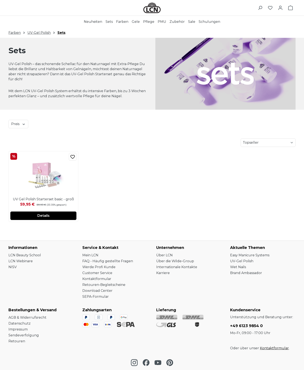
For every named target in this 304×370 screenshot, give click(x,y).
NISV (12, 267)
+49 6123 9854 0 (246, 326)
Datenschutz (19, 323)
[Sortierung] (268, 142)
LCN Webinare (20, 261)
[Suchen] (260, 8)
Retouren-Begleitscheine (103, 285)
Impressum (18, 329)
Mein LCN (90, 255)
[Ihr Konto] (280, 8)
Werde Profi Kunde (98, 267)
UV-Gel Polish (241, 261)
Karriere (163, 273)
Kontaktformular (96, 279)
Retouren (16, 341)
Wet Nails (238, 267)
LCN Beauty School (24, 255)
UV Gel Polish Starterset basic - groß (43, 199)
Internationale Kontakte (176, 267)
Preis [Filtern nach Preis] (18, 124)
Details (43, 216)
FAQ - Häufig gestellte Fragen (107, 261)
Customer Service (97, 273)
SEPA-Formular (95, 297)
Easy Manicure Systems (249, 255)
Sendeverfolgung (23, 335)
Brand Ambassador (246, 273)
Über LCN (164, 255)
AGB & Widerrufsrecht (27, 317)
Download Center (97, 291)
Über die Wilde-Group (175, 261)
